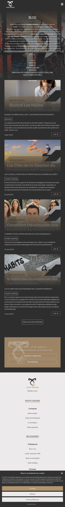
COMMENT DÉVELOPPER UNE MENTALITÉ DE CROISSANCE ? (27, 234)
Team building (32, 463)
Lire (56, 134)
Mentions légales (31, 504)
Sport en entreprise (32, 458)
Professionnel (32, 444)
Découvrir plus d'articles (32, 322)
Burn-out (32, 449)
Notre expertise (32, 427)
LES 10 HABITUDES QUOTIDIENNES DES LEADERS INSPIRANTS (28, 289)
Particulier (32, 469)
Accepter (33, 488)
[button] (62, 473)
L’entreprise (32, 409)
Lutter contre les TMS (32, 454)
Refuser (32, 494)
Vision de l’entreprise (32, 418)
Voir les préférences (32, 500)
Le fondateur (32, 423)
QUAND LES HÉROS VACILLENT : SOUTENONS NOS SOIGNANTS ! (29, 115)
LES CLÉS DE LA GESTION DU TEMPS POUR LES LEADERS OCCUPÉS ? (31, 174)
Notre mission (32, 413)
